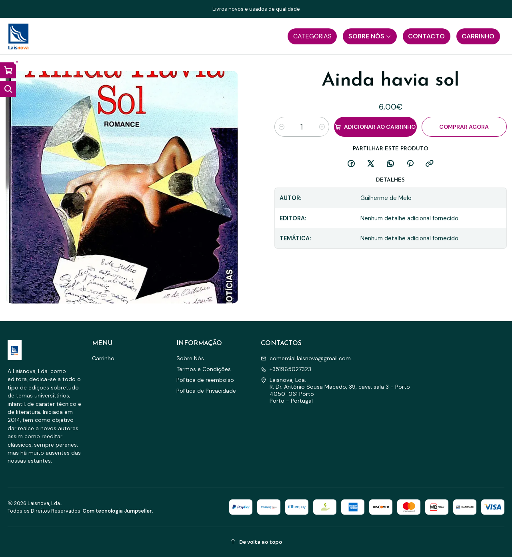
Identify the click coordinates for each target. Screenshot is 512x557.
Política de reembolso (205, 379)
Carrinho (103, 358)
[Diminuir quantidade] (281, 126)
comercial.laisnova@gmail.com (306, 358)
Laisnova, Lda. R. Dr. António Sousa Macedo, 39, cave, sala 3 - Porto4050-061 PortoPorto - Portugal (335, 390)
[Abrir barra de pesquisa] (8, 89)
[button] (312, 36)
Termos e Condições (203, 369)
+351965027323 (286, 369)
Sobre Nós (190, 358)
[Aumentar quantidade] (322, 126)
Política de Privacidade (206, 390)
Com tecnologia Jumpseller (117, 510)
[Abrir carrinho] (8, 70)
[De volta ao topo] (256, 542)
